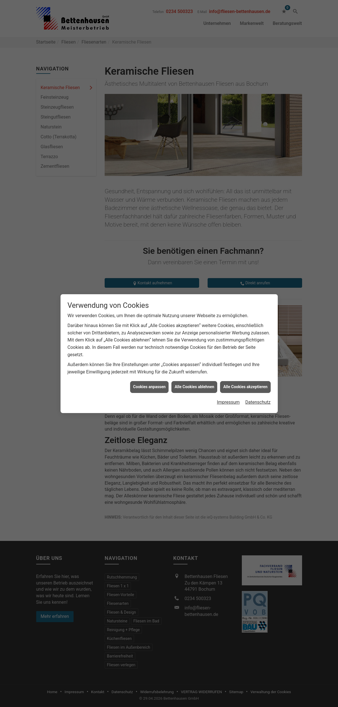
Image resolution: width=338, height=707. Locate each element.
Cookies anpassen (149, 355)
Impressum (228, 370)
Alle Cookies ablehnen (194, 355)
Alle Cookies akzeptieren (245, 355)
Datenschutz (257, 370)
